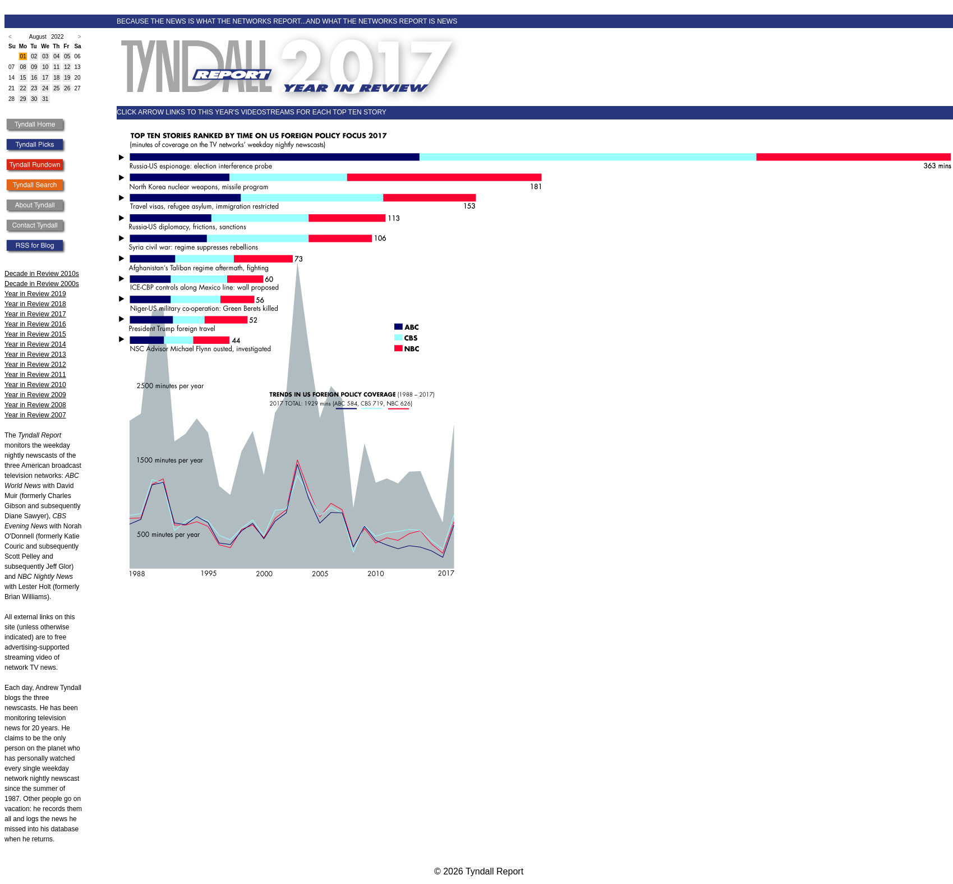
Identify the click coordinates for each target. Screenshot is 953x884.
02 (34, 56)
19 (67, 78)
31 (45, 99)
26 (67, 88)
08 (23, 67)
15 (23, 78)
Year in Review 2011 (35, 375)
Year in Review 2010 (35, 385)
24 (45, 88)
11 (56, 67)
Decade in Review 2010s (41, 274)
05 (67, 56)
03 (45, 56)
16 (34, 78)
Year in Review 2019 (35, 294)
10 (45, 67)
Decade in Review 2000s (41, 284)
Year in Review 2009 (35, 395)
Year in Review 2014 (35, 344)
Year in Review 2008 (35, 405)
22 (23, 88)
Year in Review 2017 (35, 314)
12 (67, 67)
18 (56, 78)
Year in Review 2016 (35, 324)
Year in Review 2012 (35, 365)
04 (56, 56)
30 (34, 99)
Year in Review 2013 (35, 354)
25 (56, 88)
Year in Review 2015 (35, 334)
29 (23, 99)
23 (34, 88)
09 (34, 67)
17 (45, 78)
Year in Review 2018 (35, 304)
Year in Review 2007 (35, 415)
